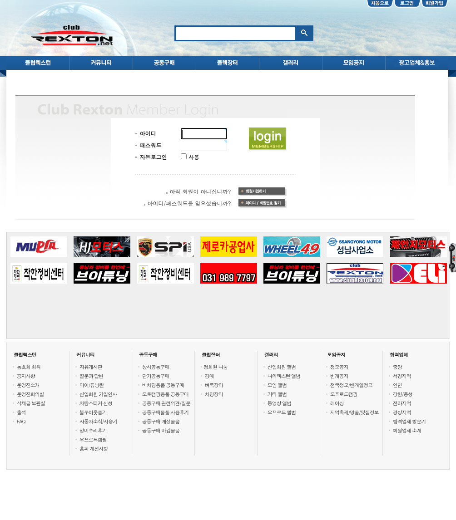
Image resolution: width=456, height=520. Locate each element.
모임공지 (336, 354)
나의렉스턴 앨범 (284, 376)
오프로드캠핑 (93, 439)
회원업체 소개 (407, 430)
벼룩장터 (214, 385)
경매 (209, 376)
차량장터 (214, 394)
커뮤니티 (85, 354)
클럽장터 (211, 354)
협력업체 (399, 354)
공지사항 (26, 376)
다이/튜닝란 (91, 385)
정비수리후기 (93, 430)
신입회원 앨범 (282, 366)
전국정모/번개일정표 (351, 385)
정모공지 (339, 366)
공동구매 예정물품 (161, 421)
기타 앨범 (277, 394)
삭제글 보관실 (31, 403)
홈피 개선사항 (93, 448)
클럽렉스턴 (25, 354)
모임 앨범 (277, 385)
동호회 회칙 (29, 366)
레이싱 (337, 403)
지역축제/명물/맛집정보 (354, 412)
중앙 (397, 366)
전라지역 (402, 403)
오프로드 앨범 (282, 412)
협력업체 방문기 (409, 421)
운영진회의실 (30, 394)
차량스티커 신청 (96, 403)
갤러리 (271, 354)
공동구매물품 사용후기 (165, 412)
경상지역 (402, 412)
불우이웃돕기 (93, 412)
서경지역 (402, 376)
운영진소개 (28, 385)
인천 (397, 385)
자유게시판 (90, 366)
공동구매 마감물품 (161, 430)
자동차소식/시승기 (98, 421)
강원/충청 (403, 394)
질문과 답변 (91, 376)
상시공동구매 (155, 366)
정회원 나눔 (215, 366)
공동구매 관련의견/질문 (166, 403)
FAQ (21, 421)
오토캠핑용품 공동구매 (165, 394)
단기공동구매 (155, 376)
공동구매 (148, 354)
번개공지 (339, 376)
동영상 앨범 (280, 403)
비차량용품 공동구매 (163, 385)
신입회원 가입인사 (98, 394)
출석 (21, 412)
